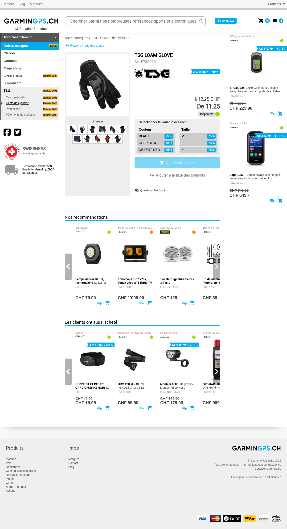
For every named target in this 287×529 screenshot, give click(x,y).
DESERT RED (156, 150)
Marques (36, 4)
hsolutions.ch (273, 477)
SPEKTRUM (30, 76)
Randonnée (13, 467)
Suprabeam (12, 83)
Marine (10, 479)
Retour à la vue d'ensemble (85, 45)
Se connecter (225, 20)
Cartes (10, 483)
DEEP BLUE (156, 143)
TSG (95, 38)
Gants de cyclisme (31, 103)
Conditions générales (267, 468)
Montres (11, 459)
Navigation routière (18, 475)
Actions (10, 490)
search (201, 21)
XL (198, 150)
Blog (21, 4)
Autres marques (30, 46)
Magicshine (12, 68)
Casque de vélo (31, 97)
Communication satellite (21, 470)
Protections (31, 109)
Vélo (9, 463)
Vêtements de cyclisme (31, 115)
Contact (8, 4)
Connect (10, 61)
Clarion (9, 53)
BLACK (156, 136)
